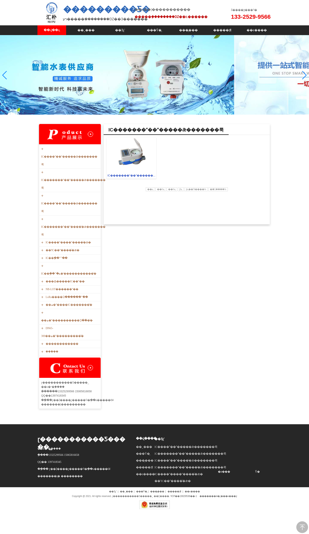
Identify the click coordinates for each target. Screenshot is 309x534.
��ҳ (150, 214)
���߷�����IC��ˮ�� (65, 307)
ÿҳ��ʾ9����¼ (196, 214)
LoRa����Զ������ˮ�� (66, 322)
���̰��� (145, 486)
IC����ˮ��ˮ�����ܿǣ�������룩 (69, 182)
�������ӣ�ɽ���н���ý (218, 521)
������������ (61, 369)
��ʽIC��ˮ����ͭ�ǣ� (62, 275)
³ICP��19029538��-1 (183, 521)
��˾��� (144, 472)
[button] (304, 88)
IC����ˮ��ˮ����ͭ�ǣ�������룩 (69, 229)
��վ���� (146, 464)
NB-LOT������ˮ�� (61, 314)
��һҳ (160, 214)
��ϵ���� (145, 499)
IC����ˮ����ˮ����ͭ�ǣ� (68, 268)
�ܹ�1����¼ (218, 214)
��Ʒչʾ (159, 464)
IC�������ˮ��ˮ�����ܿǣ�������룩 (73, 205)
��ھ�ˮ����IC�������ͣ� (68, 330)
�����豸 (145, 492)
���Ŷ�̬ (143, 479)
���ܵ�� (51, 377)
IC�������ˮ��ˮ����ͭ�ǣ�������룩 (73, 252)
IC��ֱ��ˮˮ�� (56, 283)
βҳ (180, 214)
